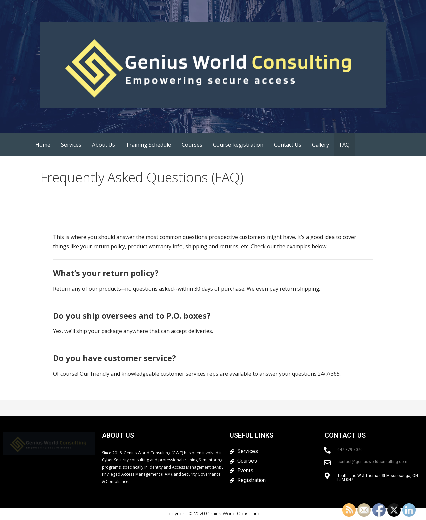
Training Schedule (148, 144)
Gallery (320, 144)
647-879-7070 (350, 449)
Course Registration (238, 144)
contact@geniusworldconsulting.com (372, 461)
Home (42, 144)
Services (71, 144)
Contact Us (287, 144)
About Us (103, 144)
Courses (192, 144)
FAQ (345, 144)
